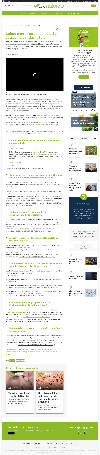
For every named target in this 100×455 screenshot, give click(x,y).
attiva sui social (36, 124)
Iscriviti (25, 5)
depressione (19, 287)
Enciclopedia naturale (27, 13)
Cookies (63, 447)
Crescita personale (86, 1)
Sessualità (20, 360)
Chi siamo (26, 443)
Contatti (38, 443)
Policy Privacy (53, 447)
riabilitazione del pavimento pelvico (36, 317)
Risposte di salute (73, 13)
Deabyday (60, 1)
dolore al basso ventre (40, 154)
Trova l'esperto (45, 13)
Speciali (59, 13)
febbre (11, 162)
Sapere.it (95, 1)
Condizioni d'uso (39, 447)
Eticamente (76, 1)
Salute (11, 360)
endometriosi (58, 101)
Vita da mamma (68, 1)
